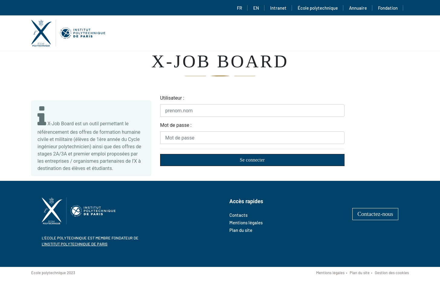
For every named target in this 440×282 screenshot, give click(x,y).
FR (239, 8)
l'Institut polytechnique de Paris (75, 244)
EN (256, 8)
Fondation (388, 8)
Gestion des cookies (392, 272)
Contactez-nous (375, 214)
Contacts (238, 215)
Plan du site (240, 230)
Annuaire (358, 8)
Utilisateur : (172, 98)
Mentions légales (246, 222)
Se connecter (252, 159)
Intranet (278, 8)
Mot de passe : (176, 125)
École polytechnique (318, 8)
